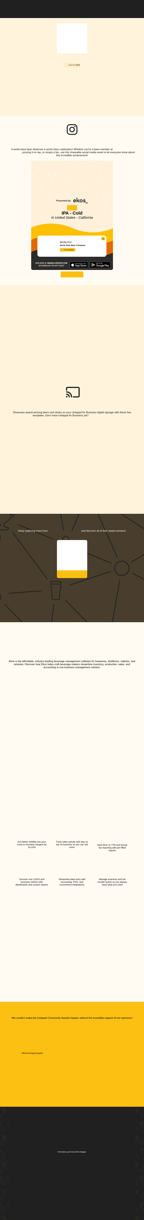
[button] (133, 6)
